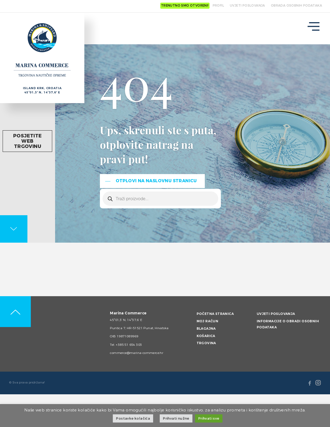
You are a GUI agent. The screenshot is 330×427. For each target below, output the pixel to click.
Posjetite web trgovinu (28, 141)
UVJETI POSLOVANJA (247, 5)
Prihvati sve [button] (208, 418)
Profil (218, 5)
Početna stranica (215, 314)
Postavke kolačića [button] (133, 418)
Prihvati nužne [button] (176, 418)
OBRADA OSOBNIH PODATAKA (296, 5)
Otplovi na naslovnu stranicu (156, 181)
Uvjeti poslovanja (276, 314)
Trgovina (206, 343)
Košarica (206, 336)
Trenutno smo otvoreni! (185, 5)
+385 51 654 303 (129, 345)
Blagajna (206, 329)
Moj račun (208, 321)
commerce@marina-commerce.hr (136, 353)
